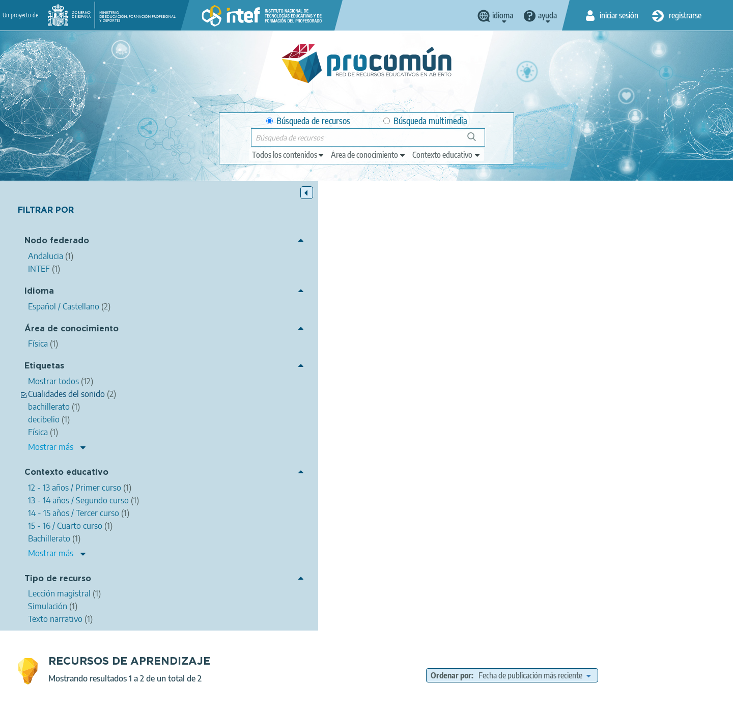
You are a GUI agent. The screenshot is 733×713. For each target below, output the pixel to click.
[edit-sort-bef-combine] (611, 226)
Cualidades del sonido (451, 309)
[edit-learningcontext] (446, 154)
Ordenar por (528, 226)
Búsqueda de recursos (308, 121)
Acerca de (156, 701)
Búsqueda (477, 140)
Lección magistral (466, 363)
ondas (368, 309)
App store (304, 661)
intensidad (510, 309)
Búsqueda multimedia (425, 121)
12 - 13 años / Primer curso (594, 338)
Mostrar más (50, 447)
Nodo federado (56, 242)
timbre (607, 309)
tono (580, 309)
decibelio (549, 309)
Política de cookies (342, 701)
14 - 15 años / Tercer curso (384, 349)
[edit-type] (288, 154)
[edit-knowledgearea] (368, 154)
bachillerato (645, 309)
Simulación (399, 477)
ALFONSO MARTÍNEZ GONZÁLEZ (342, 282)
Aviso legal (202, 701)
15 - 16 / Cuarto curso (464, 349)
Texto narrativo (406, 363)
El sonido (218, 268)
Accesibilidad (404, 701)
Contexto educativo (66, 473)
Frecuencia (381, 462)
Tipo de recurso (57, 579)
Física (341, 309)
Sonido (344, 462)
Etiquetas (44, 366)
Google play (391, 661)
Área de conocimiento (71, 329)
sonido (398, 309)
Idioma (39, 292)
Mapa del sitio (460, 701)
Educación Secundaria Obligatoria (494, 338)
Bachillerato (415, 338)
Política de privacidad (266, 701)
